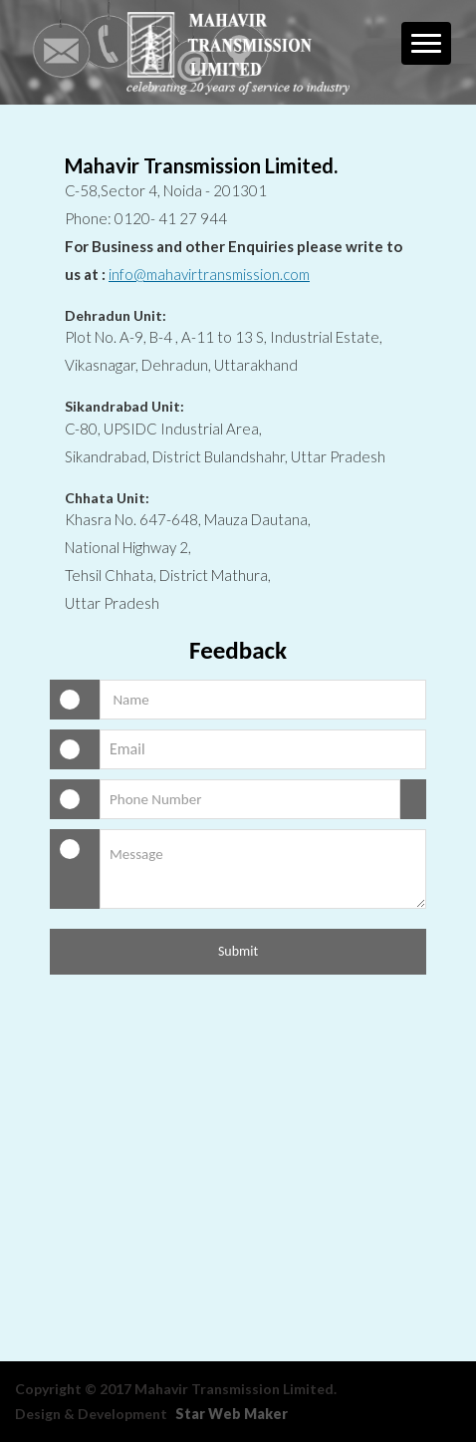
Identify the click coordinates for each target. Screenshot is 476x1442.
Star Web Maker (231, 1413)
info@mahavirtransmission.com (209, 274)
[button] (426, 43)
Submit (238, 951)
